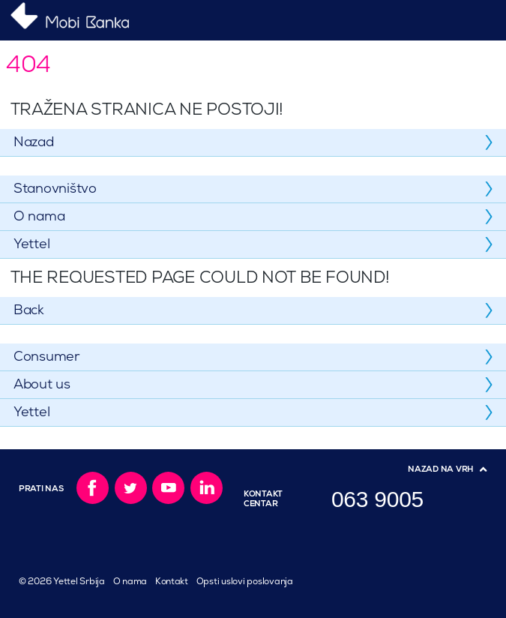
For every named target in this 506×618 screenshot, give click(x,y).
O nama (130, 581)
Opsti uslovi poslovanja (244, 581)
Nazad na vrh (441, 469)
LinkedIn (206, 488)
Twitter (131, 488)
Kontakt (171, 581)
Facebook (92, 488)
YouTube (168, 488)
